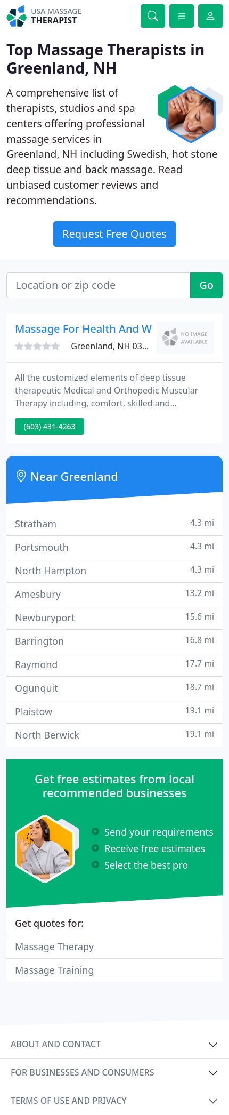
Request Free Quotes (114, 234)
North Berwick (114, 734)
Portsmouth (114, 547)
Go (206, 285)
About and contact (56, 1044)
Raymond (114, 664)
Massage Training (54, 970)
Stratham (114, 523)
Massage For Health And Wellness (100, 329)
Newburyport (114, 617)
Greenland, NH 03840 (114, 346)
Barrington (114, 640)
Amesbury (114, 593)
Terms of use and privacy (69, 1100)
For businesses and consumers (82, 1072)
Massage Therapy (54, 946)
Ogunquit (114, 687)
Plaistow (114, 711)
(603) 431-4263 (50, 426)
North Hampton (114, 570)
